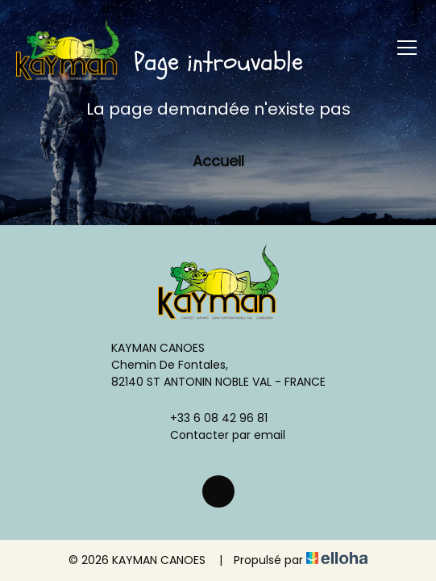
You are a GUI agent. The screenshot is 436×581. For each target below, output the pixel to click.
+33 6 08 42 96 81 (210, 418)
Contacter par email (218, 435)
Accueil (218, 161)
